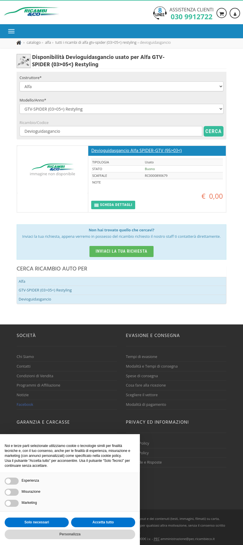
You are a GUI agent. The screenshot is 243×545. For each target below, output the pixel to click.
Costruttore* (31, 77)
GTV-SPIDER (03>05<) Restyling (45, 290)
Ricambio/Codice (34, 122)
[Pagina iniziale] (19, 42)
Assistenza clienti (192, 13)
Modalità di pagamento (146, 404)
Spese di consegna (142, 375)
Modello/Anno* (33, 100)
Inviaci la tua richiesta (121, 251)
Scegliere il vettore (142, 394)
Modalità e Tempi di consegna (152, 366)
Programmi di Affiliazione (38, 385)
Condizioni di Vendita (35, 375)
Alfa (22, 281)
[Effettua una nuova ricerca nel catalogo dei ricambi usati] (33, 42)
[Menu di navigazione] (12, 31)
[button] (113, 205)
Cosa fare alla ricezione (146, 385)
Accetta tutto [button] (103, 522)
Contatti (24, 366)
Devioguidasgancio (35, 299)
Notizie (23, 394)
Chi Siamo (25, 356)
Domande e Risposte (144, 462)
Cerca (213, 131)
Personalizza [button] (70, 534)
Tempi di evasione (141, 356)
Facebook (25, 404)
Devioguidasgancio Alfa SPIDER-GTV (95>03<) (136, 151)
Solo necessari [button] (36, 522)
